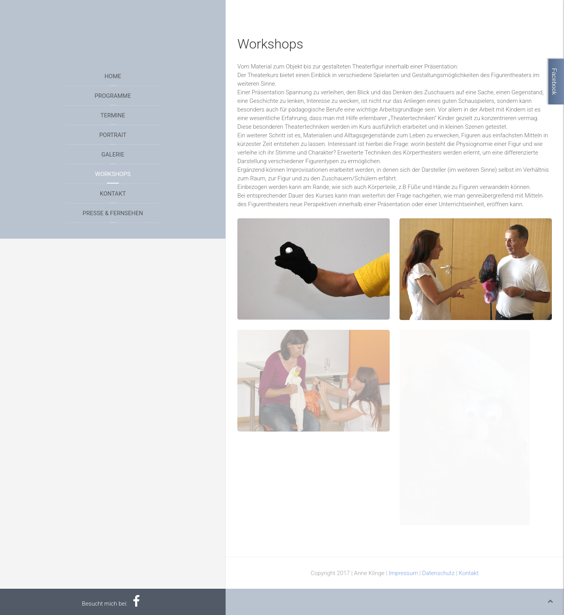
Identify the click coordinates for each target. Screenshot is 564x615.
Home (113, 76)
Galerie (112, 154)
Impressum (403, 573)
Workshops (113, 174)
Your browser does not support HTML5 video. (113, 29)
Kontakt (113, 193)
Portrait (112, 134)
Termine (112, 115)
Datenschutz (438, 573)
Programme (113, 95)
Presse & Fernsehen (113, 213)
